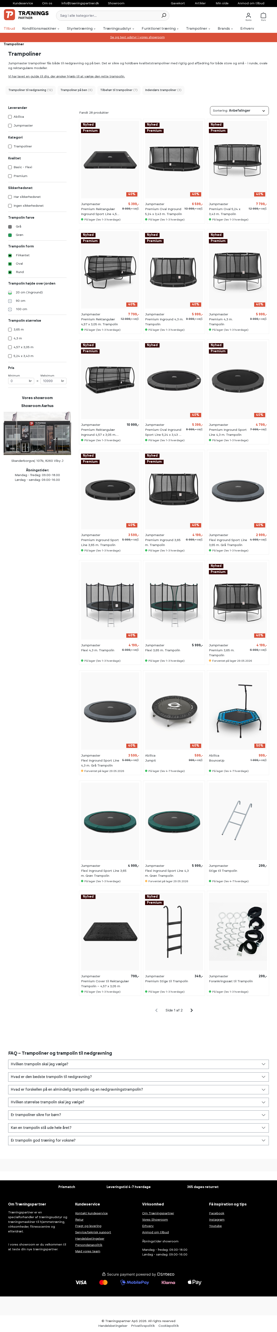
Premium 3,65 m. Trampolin (221, 653)
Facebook (216, 1213)
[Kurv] (264, 15)
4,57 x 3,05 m (23, 347)
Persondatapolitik (88, 1245)
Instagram (216, 1219)
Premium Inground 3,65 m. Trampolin (163, 543)
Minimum (21, 379)
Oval (19, 263)
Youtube (215, 1226)
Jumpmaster (23, 125)
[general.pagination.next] (191, 1010)
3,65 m (19, 329)
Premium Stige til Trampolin (166, 981)
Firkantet (23, 255)
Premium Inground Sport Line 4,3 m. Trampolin (228, 432)
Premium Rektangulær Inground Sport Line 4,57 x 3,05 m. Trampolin (100, 212)
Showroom (116, 3)
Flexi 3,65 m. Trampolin (162, 650)
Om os (47, 3)
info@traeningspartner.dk (80, 3)
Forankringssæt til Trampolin (231, 981)
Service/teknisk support (93, 1232)
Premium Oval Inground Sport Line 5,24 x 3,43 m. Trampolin (163, 432)
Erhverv (148, 1226)
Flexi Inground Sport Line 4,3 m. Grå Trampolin (100, 763)
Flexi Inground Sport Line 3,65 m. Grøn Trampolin (104, 873)
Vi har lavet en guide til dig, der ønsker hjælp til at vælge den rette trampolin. (66, 76)
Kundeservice (23, 3)
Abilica (19, 116)
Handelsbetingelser (89, 1238)
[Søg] (163, 15)
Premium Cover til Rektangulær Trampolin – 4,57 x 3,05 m (105, 984)
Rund (20, 272)
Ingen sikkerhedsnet (29, 205)
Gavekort (178, 3)
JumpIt (150, 760)
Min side (222, 3)
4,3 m (18, 338)
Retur (79, 1219)
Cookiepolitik (168, 1325)
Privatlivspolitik (143, 1325)
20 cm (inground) (29, 292)
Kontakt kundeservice (91, 1213)
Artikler (200, 3)
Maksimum (54, 379)
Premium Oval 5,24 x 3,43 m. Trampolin (224, 212)
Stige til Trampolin (223, 870)
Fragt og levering (88, 1226)
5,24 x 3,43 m (23, 356)
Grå (18, 226)
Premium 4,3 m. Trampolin (221, 322)
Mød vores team (87, 1251)
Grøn (19, 235)
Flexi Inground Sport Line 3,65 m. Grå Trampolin (228, 543)
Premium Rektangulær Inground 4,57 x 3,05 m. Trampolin (98, 432)
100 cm (21, 309)
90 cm (20, 300)
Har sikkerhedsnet (27, 197)
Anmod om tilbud (251, 3)
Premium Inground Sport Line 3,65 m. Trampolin (100, 543)
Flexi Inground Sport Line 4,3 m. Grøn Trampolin (167, 873)
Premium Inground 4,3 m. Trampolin (164, 322)
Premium (20, 176)
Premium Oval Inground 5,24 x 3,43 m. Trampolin (163, 212)
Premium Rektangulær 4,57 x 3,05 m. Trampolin (99, 322)
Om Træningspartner (158, 1213)
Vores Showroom (155, 1219)
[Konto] (248, 15)
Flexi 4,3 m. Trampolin (97, 650)
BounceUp (216, 760)
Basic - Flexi (23, 167)
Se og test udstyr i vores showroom (137, 37)
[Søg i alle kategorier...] (107, 15)
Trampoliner (23, 146)
